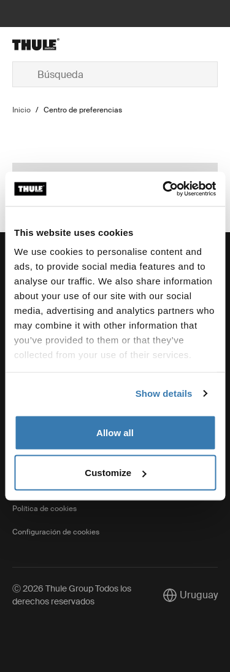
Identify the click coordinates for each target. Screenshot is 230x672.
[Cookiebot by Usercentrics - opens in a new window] (164, 189)
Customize (115, 472)
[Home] (46, 44)
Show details (164, 393)
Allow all (115, 432)
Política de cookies (44, 509)
